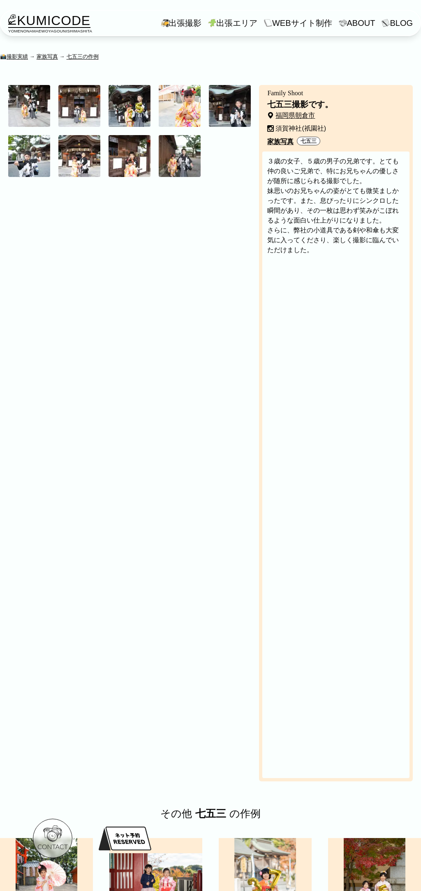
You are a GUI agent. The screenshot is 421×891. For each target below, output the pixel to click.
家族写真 (47, 56)
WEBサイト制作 (302, 23)
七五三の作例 (83, 56)
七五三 (309, 141)
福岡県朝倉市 (295, 115)
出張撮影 (185, 23)
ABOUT (361, 23)
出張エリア (236, 23)
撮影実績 (17, 56)
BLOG (401, 23)
